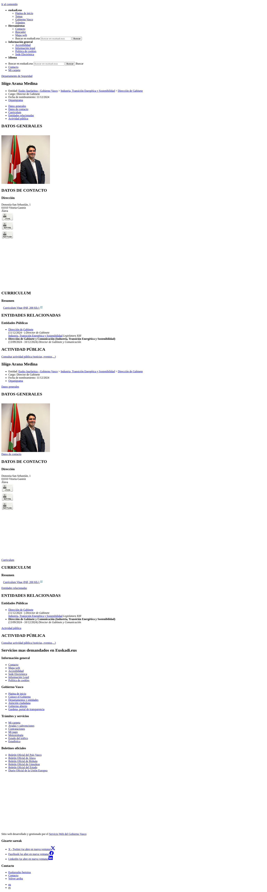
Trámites (20, 22)
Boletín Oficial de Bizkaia (22, 761)
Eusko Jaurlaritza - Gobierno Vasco (38, 90)
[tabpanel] (133, 154)
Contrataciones (16, 728)
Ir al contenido (9, 4)
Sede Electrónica (24, 54)
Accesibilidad (23, 45)
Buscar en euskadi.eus (27, 38)
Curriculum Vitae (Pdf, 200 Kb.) (23, 307)
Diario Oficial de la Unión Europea (27, 770)
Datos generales (10, 386)
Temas (19, 16)
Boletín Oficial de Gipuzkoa (24, 764)
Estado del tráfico (18, 738)
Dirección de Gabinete (130, 90)
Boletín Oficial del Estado (22, 767)
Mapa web (21, 35)
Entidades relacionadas (14, 588)
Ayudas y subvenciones (21, 725)
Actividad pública (11, 628)
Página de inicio (24, 13)
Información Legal (18, 677)
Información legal (25, 48)
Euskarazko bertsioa (19, 872)
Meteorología (15, 735)
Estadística (14, 741)
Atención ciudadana (19, 703)
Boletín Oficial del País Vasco (25, 754)
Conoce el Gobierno (19, 696)
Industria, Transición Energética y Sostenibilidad (88, 90)
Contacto (20, 28)
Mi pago (13, 732)
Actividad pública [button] (18, 118)
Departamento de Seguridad (16, 76)
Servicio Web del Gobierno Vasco (67, 834)
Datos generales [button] (17, 106)
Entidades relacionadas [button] (21, 115)
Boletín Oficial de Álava (22, 758)
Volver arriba (15, 878)
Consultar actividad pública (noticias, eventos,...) (28, 356)
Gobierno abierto (17, 706)
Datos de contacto (11, 454)
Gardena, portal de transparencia (26, 709)
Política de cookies (25, 51)
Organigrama (15, 100)
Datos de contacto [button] (18, 109)
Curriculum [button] (14, 112)
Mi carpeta (14, 70)
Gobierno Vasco (24, 19)
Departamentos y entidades (23, 699)
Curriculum (7, 559)
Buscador (20, 32)
